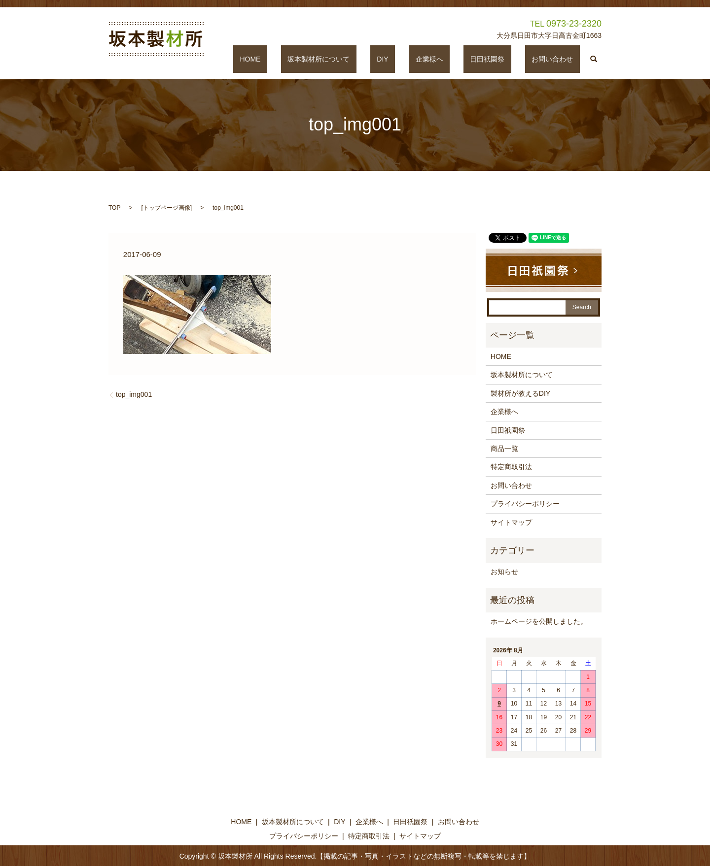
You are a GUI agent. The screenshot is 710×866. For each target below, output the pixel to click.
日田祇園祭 (507, 59)
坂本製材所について (379, 59)
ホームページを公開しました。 (539, 621)
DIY (429, 59)
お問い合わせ (559, 59)
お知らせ (504, 572)
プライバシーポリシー (525, 504)
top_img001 (134, 394)
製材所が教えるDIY (520, 393)
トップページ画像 (166, 207)
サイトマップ (511, 522)
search (594, 59)
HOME (323, 59)
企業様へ (462, 59)
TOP (114, 207)
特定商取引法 (511, 467)
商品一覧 (504, 448)
